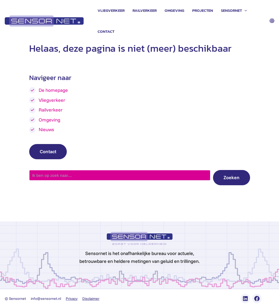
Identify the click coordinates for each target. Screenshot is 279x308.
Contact (106, 31)
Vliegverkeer (111, 10)
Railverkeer (145, 10)
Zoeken (232, 177)
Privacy (72, 298)
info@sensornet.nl (46, 298)
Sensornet (234, 10)
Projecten (202, 10)
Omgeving (174, 10)
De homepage (53, 90)
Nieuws (46, 129)
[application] (244, 10)
